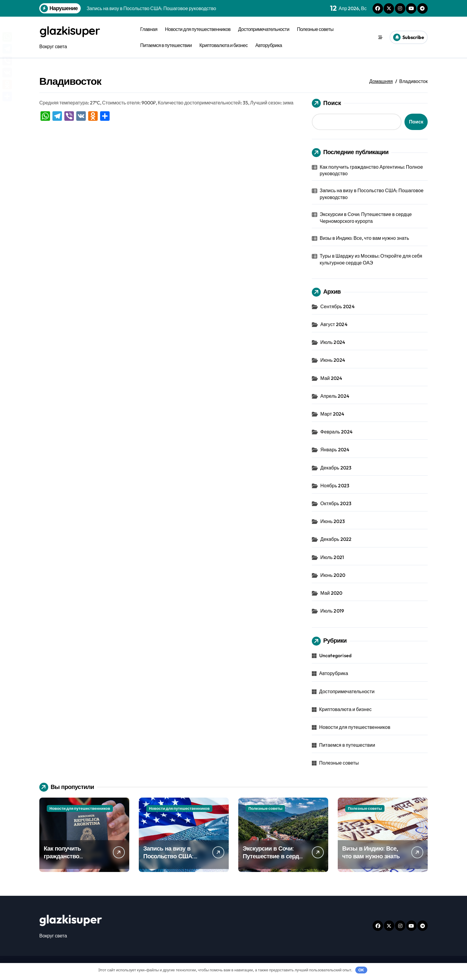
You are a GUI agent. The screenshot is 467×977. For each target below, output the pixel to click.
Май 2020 (331, 593)
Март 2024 (332, 414)
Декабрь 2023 (336, 467)
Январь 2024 (335, 450)
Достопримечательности (263, 29)
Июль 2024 (332, 342)
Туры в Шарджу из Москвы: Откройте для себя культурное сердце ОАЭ (371, 259)
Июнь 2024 (332, 360)
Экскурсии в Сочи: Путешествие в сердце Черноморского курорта (366, 217)
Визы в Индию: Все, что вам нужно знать (364, 238)
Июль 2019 (332, 611)
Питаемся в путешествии (166, 45)
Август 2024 (334, 324)
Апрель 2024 (334, 396)
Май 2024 (331, 378)
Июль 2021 (332, 557)
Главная (149, 29)
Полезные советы (315, 29)
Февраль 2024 (336, 432)
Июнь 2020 (332, 575)
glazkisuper (70, 30)
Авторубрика (268, 45)
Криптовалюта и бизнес (224, 45)
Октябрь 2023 (335, 503)
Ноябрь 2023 (335, 485)
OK (361, 969)
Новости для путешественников (198, 29)
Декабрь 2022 (336, 539)
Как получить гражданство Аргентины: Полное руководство (371, 170)
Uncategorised (335, 655)
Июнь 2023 (332, 521)
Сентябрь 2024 (337, 306)
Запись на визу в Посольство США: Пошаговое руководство (372, 193)
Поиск (326, 102)
